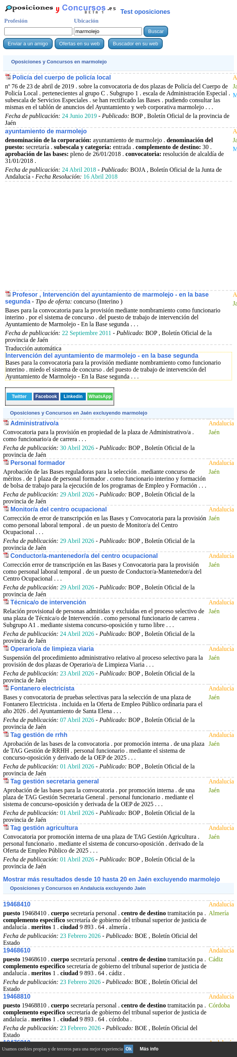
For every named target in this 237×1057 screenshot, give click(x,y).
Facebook (46, 396)
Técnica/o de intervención (48, 602)
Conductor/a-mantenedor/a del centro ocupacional (84, 556)
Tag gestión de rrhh (38, 735)
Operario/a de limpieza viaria (52, 648)
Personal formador (37, 463)
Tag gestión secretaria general (54, 781)
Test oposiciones (145, 11)
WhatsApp (99, 396)
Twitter (19, 396)
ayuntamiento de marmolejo (46, 131)
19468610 (16, 950)
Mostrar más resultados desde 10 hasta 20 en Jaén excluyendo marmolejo (111, 879)
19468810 (16, 996)
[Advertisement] (118, 235)
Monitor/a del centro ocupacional (58, 509)
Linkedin (72, 396)
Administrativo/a (34, 423)
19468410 (16, 904)
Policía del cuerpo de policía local (61, 77)
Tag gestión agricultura (44, 828)
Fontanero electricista (42, 688)
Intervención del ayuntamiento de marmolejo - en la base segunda (101, 355)
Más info (149, 1049)
